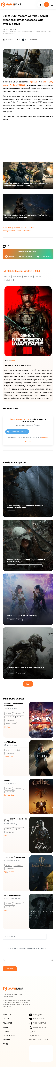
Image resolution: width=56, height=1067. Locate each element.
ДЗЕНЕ (9, 256)
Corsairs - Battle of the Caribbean (13, 705)
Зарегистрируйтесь (19, 419)
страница (33, 82)
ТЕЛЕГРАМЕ (44, 256)
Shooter (27, 230)
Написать (10, 969)
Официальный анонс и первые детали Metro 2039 (25, 668)
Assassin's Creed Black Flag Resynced (29, 566)
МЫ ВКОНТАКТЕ (37, 1019)
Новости (11, 512)
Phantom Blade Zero (12, 896)
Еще (28, 684)
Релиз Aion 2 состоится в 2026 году (22, 615)
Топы (5, 1027)
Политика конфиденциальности (38, 1038)
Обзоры (6, 1040)
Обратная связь (37, 1027)
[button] (39, 4)
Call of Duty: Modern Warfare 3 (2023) (19, 227)
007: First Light (10, 742)
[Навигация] (52, 4)
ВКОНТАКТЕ (25, 256)
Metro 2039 (21, 673)
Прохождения (9, 1036)
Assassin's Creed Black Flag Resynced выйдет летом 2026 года (26, 561)
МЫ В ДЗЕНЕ (35, 1015)
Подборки (7, 1023)
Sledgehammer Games (12, 230)
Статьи (6, 1031)
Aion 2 (19, 620)
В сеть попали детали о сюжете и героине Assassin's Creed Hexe (25, 507)
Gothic (7, 781)
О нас (33, 1031)
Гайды (6, 1044)
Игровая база (9, 1019)
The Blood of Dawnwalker (14, 857)
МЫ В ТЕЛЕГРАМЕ (37, 1023)
